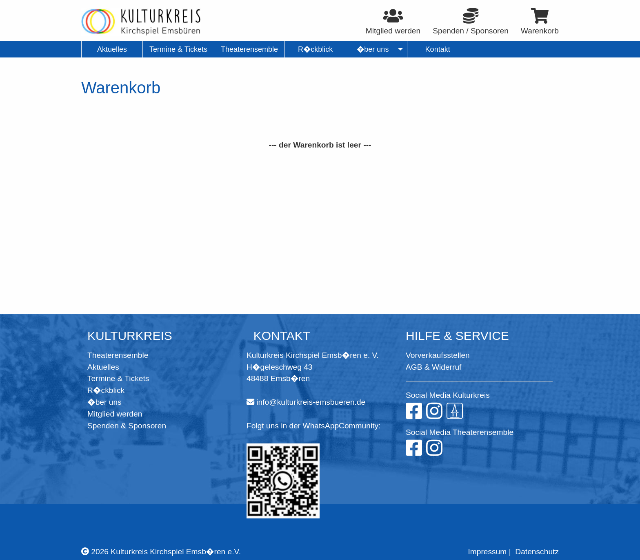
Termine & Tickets (118, 378)
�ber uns (104, 402)
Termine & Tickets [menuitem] (178, 49)
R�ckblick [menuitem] (315, 49)
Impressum (487, 551)
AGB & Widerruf (433, 367)
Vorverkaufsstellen (438, 355)
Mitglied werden (114, 414)
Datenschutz (537, 551)
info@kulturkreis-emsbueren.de (310, 402)
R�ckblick (105, 390)
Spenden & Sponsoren (126, 425)
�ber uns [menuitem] (373, 49)
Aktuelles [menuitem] (112, 49)
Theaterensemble (117, 355)
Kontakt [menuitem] (437, 49)
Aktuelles (103, 367)
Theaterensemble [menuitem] (249, 49)
